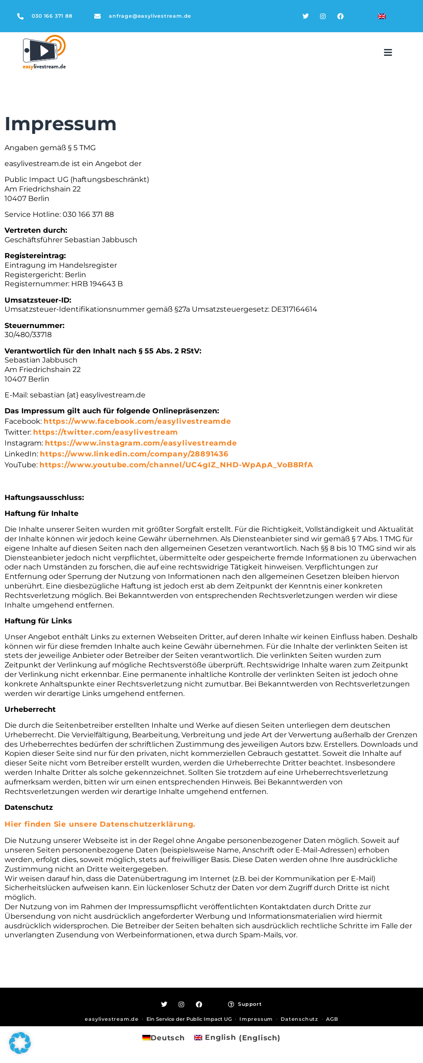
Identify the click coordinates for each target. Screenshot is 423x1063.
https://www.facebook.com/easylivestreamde (137, 421)
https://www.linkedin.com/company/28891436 (134, 454)
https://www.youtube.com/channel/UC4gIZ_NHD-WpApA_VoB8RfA (176, 464)
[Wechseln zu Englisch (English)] (237, 1038)
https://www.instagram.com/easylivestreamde (141, 443)
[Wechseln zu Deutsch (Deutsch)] (164, 1038)
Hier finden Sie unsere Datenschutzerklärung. (100, 824)
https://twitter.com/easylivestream (105, 432)
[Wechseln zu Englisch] (381, 16)
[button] (388, 52)
